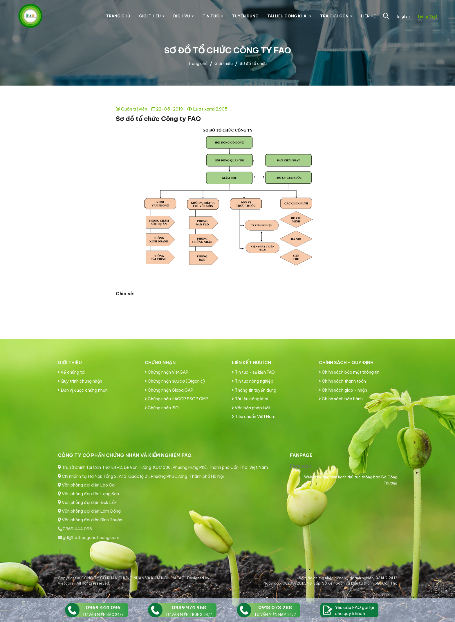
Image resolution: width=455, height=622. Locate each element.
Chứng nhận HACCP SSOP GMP (176, 399)
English (403, 16)
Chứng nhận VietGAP (166, 372)
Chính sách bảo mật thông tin (349, 372)
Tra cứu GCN (336, 16)
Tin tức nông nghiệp (252, 381)
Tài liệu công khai (289, 16)
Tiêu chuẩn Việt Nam (253, 416)
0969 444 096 (75, 528)
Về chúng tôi (71, 372)
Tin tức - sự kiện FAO (253, 372)
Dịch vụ (183, 16)
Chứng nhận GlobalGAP (169, 390)
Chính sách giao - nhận (343, 390)
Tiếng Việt (427, 16)
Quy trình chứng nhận (80, 381)
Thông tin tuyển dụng (254, 390)
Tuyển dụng (245, 16)
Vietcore (66, 583)
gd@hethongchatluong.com (88, 537)
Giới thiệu (152, 16)
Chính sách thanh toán (342, 381)
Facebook (300, 466)
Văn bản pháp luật (251, 408)
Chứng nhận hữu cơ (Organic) (175, 381)
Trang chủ (118, 16)
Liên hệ (368, 16)
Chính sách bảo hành (341, 399)
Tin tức (213, 16)
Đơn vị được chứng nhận (83, 390)
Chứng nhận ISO (162, 408)
